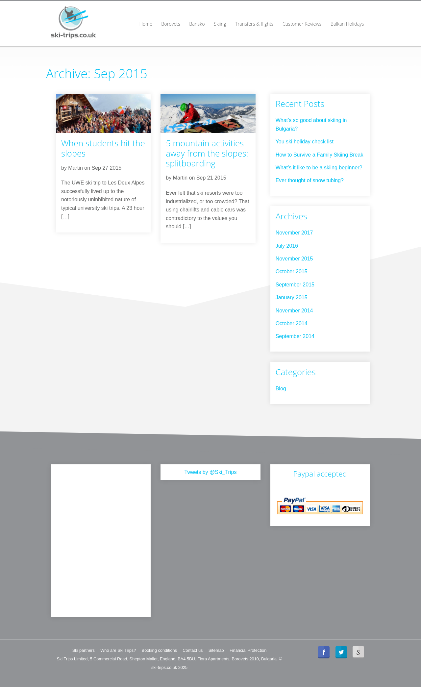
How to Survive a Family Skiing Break (319, 155)
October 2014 (292, 323)
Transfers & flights (254, 24)
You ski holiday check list (305, 141)
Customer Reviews (302, 24)
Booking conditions (159, 650)
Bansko (197, 24)
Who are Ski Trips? (118, 650)
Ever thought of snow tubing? (310, 180)
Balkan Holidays (347, 24)
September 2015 (295, 284)
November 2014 (294, 310)
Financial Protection (248, 650)
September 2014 (295, 336)
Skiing (220, 24)
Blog (281, 388)
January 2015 (292, 297)
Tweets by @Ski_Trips (211, 472)
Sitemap (216, 650)
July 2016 (287, 246)
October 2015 (292, 271)
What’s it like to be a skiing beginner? (319, 167)
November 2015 (294, 258)
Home (145, 24)
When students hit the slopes (103, 148)
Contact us (193, 650)
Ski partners (83, 650)
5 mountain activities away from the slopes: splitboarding (207, 153)
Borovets (170, 24)
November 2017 (294, 232)
